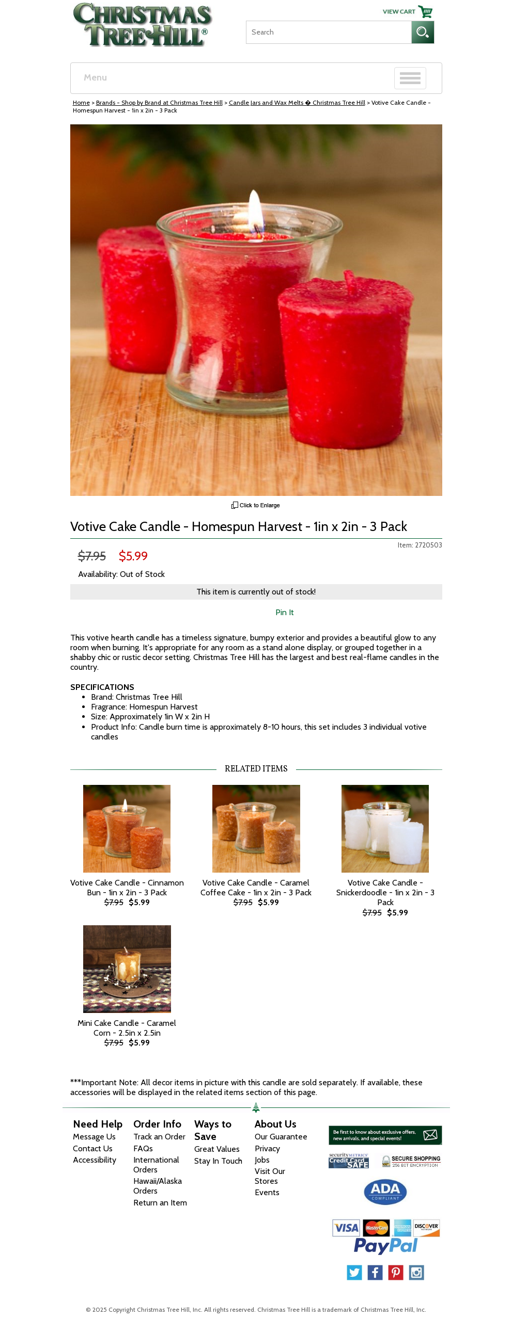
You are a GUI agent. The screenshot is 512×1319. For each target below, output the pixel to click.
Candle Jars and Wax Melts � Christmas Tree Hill (297, 102)
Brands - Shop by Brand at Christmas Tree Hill (159, 102)
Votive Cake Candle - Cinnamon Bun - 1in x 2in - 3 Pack (127, 887)
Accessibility (94, 1160)
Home (81, 102)
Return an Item (160, 1203)
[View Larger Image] (256, 310)
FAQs (143, 1148)
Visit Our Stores (270, 1176)
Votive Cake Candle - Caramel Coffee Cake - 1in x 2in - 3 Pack (256, 887)
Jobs (262, 1160)
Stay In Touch (218, 1161)
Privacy (267, 1148)
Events (267, 1192)
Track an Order (159, 1136)
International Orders (156, 1165)
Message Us (94, 1136)
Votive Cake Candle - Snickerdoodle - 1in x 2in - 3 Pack (385, 892)
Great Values (217, 1149)
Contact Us (93, 1148)
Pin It (284, 612)
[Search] (328, 32)
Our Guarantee (281, 1136)
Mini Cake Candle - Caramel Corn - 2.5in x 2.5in (126, 1028)
